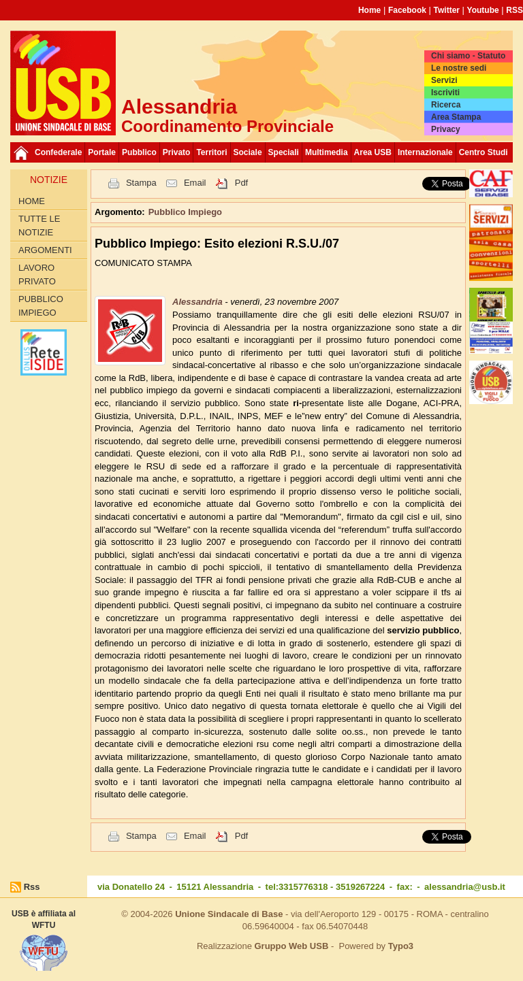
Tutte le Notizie (39, 225)
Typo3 (400, 946)
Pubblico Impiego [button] (185, 212)
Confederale (58, 152)
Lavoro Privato (37, 274)
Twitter (447, 10)
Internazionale (425, 152)
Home (369, 10)
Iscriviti (445, 92)
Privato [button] (177, 152)
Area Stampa (456, 117)
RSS (514, 10)
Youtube (483, 10)
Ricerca (445, 105)
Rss (32, 887)
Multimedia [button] (326, 152)
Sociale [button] (248, 152)
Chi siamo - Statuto (468, 56)
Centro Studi (483, 152)
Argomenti (45, 250)
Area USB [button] (373, 152)
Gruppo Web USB (291, 946)
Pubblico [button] (139, 152)
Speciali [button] (283, 152)
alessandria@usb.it (464, 887)
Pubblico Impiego (40, 306)
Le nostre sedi (458, 68)
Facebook (407, 10)
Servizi (444, 80)
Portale (102, 152)
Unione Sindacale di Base (229, 914)
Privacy (445, 129)
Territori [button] (211, 152)
